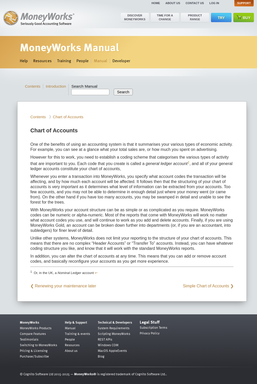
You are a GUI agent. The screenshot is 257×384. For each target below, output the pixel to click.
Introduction (56, 86)
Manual (100, 61)
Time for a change (165, 17)
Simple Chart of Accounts (206, 286)
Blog (101, 356)
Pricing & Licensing (34, 350)
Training (64, 61)
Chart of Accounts (68, 117)
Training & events (77, 333)
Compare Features (33, 333)
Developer (121, 61)
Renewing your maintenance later (65, 286)
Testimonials (29, 339)
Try (221, 18)
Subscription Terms (153, 327)
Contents (32, 86)
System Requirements (113, 328)
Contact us (194, 3)
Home (156, 3)
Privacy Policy (149, 333)
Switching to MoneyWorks (38, 345)
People (82, 61)
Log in (214, 3)
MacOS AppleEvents (112, 350)
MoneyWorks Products (35, 328)
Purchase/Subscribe (34, 356)
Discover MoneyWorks (135, 17)
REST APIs (105, 339)
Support (244, 3)
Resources (42, 61)
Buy (244, 17)
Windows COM (108, 345)
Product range (195, 17)
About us (172, 3)
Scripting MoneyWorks (114, 333)
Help (24, 61)
